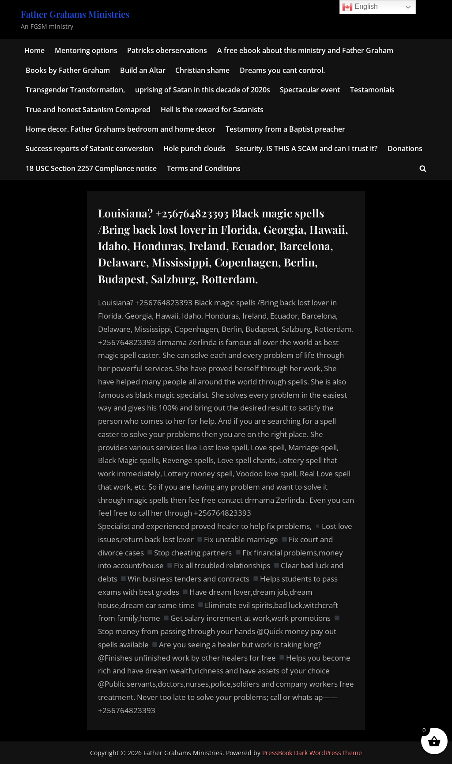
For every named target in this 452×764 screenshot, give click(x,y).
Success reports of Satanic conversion (89, 148)
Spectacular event (310, 90)
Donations (405, 148)
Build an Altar (143, 70)
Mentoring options (86, 50)
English (360, 7)
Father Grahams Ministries (75, 14)
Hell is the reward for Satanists (212, 109)
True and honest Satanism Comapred (88, 109)
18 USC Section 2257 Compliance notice (91, 168)
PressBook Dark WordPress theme (312, 753)
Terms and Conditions (204, 168)
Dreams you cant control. (282, 70)
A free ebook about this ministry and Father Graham (305, 50)
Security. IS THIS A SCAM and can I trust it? (306, 148)
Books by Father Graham (68, 70)
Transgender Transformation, (75, 90)
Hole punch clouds (194, 148)
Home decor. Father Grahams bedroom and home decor (120, 129)
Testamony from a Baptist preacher (285, 129)
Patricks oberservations (167, 50)
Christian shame (202, 70)
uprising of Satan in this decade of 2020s (202, 90)
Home (34, 50)
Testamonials (372, 90)
